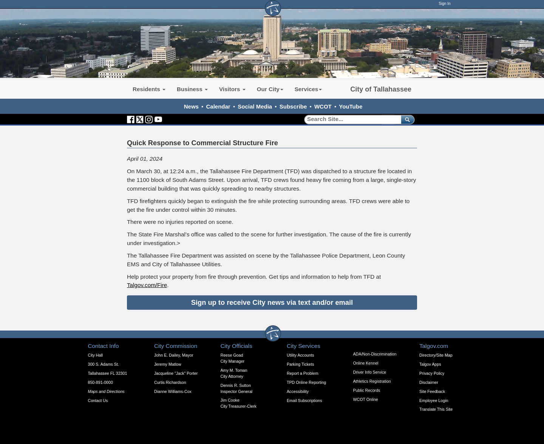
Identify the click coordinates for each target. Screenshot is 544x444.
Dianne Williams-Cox (173, 391)
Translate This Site (436, 409)
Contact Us (98, 400)
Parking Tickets (300, 364)
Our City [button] (270, 89)
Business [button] (192, 89)
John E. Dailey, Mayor (173, 355)
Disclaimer (428, 382)
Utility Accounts (300, 355)
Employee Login (433, 400)
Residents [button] (149, 89)
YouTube (350, 106)
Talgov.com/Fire (147, 285)
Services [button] (308, 89)
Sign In (444, 4)
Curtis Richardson (170, 382)
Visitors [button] (232, 89)
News (191, 106)
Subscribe (293, 106)
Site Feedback (432, 391)
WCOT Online (365, 399)
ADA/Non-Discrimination (375, 354)
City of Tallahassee (380, 89)
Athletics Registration (372, 381)
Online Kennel (366, 363)
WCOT (323, 106)
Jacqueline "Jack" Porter (176, 373)
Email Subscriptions (304, 400)
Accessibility (298, 391)
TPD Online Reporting (306, 382)
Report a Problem (302, 373)
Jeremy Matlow (167, 364)
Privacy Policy (431, 373)
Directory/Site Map (436, 355)
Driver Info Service (369, 372)
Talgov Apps (430, 364)
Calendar (218, 106)
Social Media (255, 106)
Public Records (366, 390)
